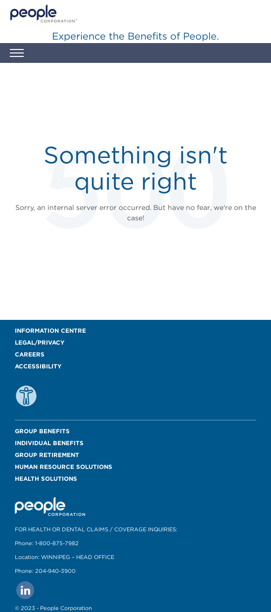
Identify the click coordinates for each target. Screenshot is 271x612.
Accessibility (38, 366)
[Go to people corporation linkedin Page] (25, 590)
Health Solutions (46, 478)
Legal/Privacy (40, 342)
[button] (17, 54)
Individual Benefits (49, 443)
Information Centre (50, 330)
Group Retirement (47, 455)
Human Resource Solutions (63, 466)
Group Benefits (42, 431)
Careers (30, 354)
